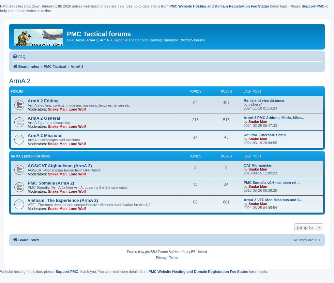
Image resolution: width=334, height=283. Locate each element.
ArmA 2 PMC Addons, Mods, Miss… (274, 118)
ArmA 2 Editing (43, 100)
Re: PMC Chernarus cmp (265, 135)
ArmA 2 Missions (45, 135)
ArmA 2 (20, 80)
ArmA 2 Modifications (30, 156)
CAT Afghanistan (258, 165)
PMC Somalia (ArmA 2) (51, 183)
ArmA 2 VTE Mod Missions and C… (274, 200)
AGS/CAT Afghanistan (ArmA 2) (60, 165)
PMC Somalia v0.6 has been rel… (272, 183)
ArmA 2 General (44, 118)
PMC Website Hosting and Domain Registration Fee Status (219, 6)
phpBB (150, 252)
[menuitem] (18, 57)
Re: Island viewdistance (264, 100)
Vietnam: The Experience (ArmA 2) (63, 200)
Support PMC (313, 6)
